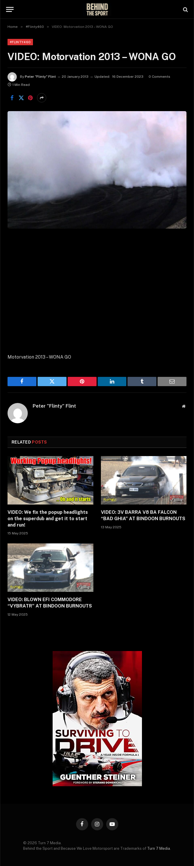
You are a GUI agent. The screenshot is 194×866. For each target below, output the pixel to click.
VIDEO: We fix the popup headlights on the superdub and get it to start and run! (48, 518)
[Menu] (10, 9)
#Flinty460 (20, 42)
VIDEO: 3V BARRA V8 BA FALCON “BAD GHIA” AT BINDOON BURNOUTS (143, 515)
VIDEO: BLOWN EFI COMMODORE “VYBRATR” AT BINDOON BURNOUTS (50, 603)
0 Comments (159, 77)
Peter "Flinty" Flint (40, 77)
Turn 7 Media (158, 848)
